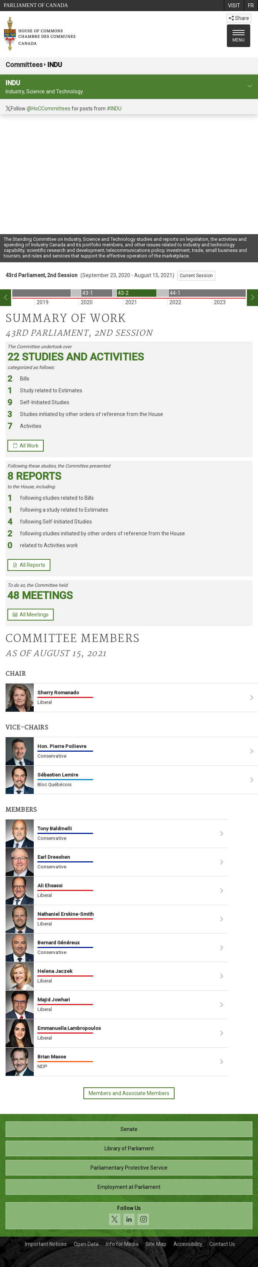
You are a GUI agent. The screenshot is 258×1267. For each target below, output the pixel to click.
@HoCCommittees (48, 109)
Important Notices (46, 1244)
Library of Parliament (129, 1148)
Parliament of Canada (36, 5)
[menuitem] (234, 5)
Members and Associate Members (129, 1093)
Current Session (196, 275)
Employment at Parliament (129, 1187)
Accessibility (187, 1244)
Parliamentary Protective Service (129, 1168)
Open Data (86, 1244)
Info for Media (122, 1244)
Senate (129, 1129)
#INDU (114, 109)
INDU (54, 65)
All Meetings (31, 615)
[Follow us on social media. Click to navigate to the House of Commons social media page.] (129, 1215)
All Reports (29, 565)
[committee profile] (249, 86)
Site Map (156, 1244)
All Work (26, 446)
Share (239, 18)
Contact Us (222, 1244)
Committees (24, 65)
